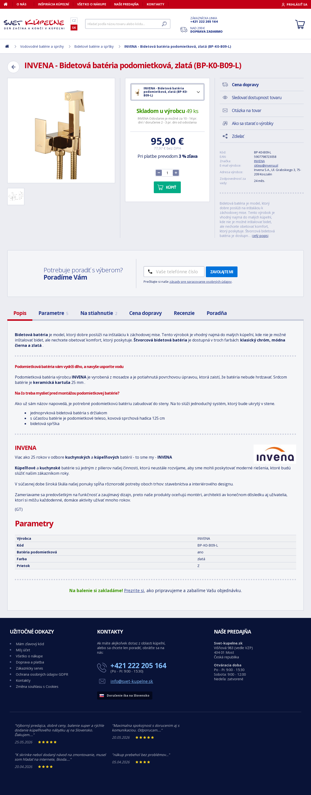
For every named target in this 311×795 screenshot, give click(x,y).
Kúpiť (171, 187)
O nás (22, 4)
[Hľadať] (127, 24)
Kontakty (155, 4)
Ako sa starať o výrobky (252, 123)
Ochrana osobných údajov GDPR (42, 674)
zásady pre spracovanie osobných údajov (200, 281)
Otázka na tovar (246, 110)
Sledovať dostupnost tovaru (257, 97)
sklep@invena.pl (266, 165)
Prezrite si (134, 590)
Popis (19, 313)
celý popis (260, 235)
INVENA (259, 161)
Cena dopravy (145, 313)
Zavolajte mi (221, 271)
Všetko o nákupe (91, 4)
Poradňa (217, 313)
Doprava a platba (30, 662)
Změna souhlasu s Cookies (37, 686)
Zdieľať (238, 136)
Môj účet (23, 650)
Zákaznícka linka (206, 20)
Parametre (53, 313)
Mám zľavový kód (30, 644)
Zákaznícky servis (29, 668)
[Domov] (8, 4)
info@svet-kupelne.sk (131, 681)
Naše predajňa (126, 4)
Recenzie (184, 313)
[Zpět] (13, 67)
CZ (74, 20)
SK (74, 27)
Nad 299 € (206, 30)
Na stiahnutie (98, 313)
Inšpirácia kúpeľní (53, 4)
